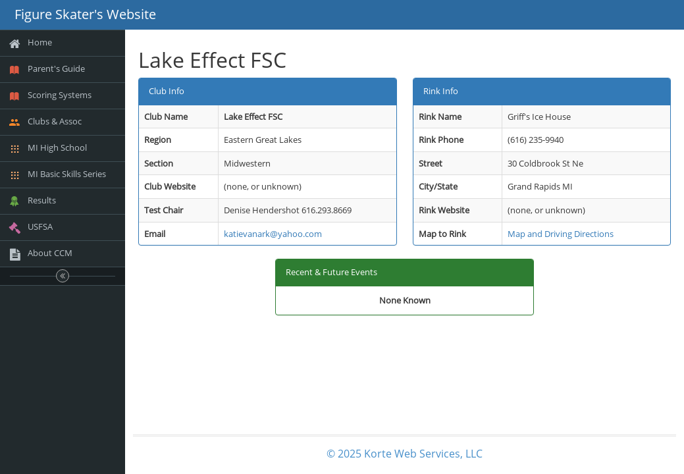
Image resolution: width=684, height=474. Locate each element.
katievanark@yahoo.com (273, 234)
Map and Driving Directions (561, 234)
